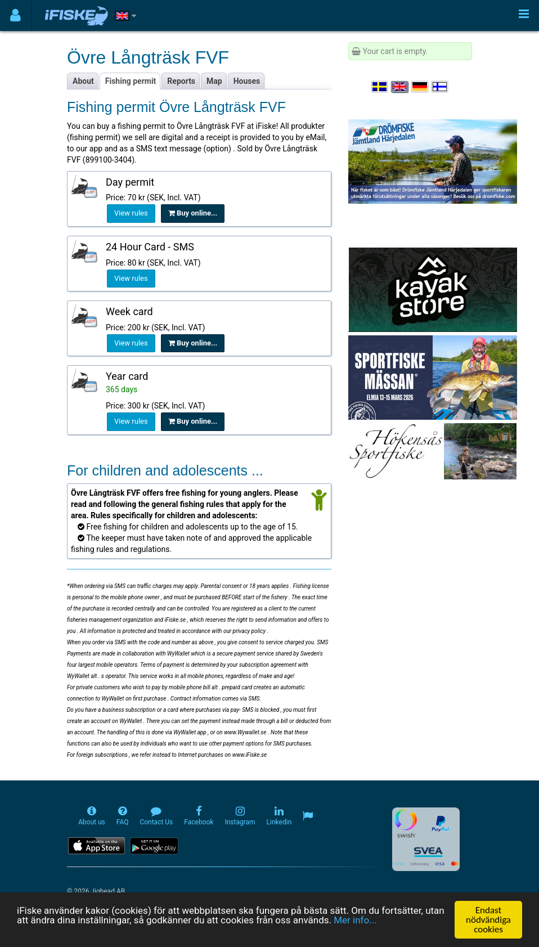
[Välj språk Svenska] (380, 86)
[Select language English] (400, 86)
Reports (181, 81)
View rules (131, 213)
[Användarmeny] (15, 15)
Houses (246, 81)
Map (214, 81)
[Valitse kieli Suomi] (440, 86)
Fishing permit (130, 81)
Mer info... (355, 920)
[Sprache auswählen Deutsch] (420, 86)
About (83, 81)
